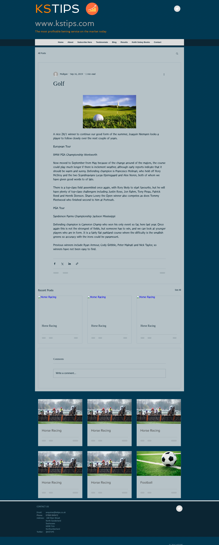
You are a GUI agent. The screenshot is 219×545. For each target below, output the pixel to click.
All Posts (42, 53)
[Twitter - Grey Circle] (177, 8)
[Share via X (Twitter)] (62, 263)
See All (178, 290)
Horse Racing (49, 325)
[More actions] (164, 74)
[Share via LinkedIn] (69, 263)
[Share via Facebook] (54, 263)
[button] (177, 53)
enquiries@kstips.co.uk (56, 513)
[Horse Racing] (60, 308)
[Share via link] (77, 263)
